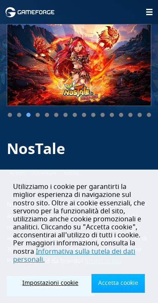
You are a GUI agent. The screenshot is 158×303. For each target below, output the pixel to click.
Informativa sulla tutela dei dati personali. (74, 256)
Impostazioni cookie (50, 283)
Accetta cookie (118, 283)
